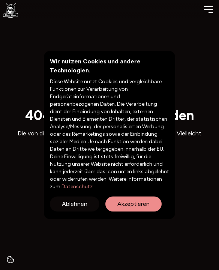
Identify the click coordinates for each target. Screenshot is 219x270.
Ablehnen (74, 203)
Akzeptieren (133, 203)
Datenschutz (76, 186)
